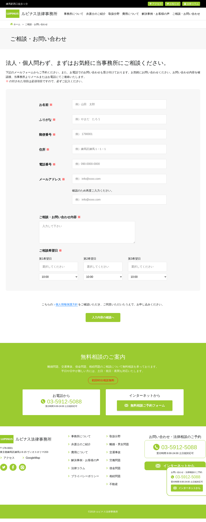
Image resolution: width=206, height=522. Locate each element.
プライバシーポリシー (85, 479)
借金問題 (115, 471)
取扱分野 (114, 13)
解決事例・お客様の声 (156, 13)
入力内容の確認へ (103, 320)
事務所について (73, 13)
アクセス (157, 3)
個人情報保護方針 (67, 307)
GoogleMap (33, 461)
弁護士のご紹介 (96, 13)
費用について (130, 13)
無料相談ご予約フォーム (147, 409)
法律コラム (193, 3)
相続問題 (115, 479)
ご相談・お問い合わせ (186, 13)
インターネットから (189, 488)
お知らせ (174, 3)
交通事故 (115, 455)
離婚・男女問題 (119, 447)
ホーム (17, 24)
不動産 (113, 487)
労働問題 (115, 463)
